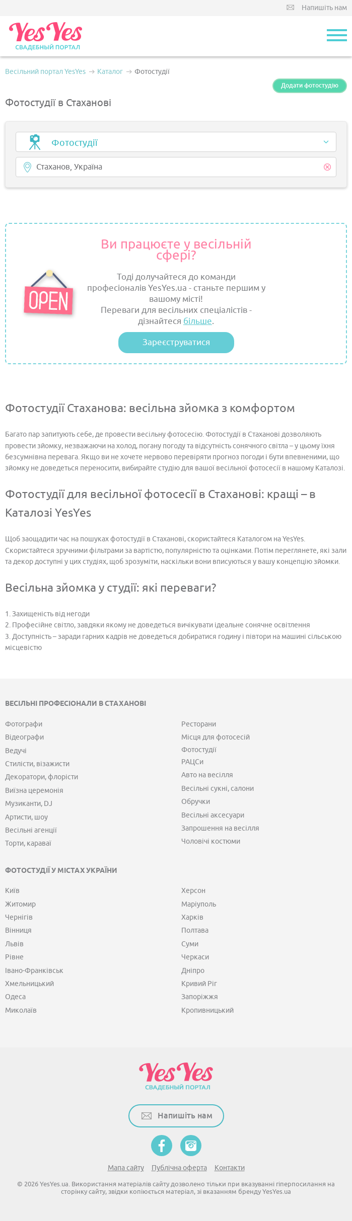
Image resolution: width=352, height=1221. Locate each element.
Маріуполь (198, 904)
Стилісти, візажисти (37, 764)
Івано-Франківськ (34, 970)
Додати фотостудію (309, 86)
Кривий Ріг (199, 984)
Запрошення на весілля (220, 828)
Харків (192, 917)
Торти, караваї (28, 843)
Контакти (230, 1168)
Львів (14, 944)
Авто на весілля (207, 775)
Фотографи (23, 724)
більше (197, 321)
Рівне (14, 957)
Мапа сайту (126, 1168)
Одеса (15, 997)
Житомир (20, 904)
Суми (189, 944)
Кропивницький (207, 1010)
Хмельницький (29, 984)
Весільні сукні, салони (217, 788)
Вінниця (18, 930)
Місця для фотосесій (215, 737)
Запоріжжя (199, 997)
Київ (12, 890)
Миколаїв (21, 1010)
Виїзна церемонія (34, 790)
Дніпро (192, 970)
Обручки (195, 801)
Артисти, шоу (26, 817)
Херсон (193, 890)
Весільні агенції (31, 830)
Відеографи (24, 737)
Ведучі (16, 751)
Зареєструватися (176, 342)
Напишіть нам (324, 8)
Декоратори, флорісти (41, 777)
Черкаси (195, 957)
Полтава (194, 930)
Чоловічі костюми (210, 841)
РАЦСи (192, 762)
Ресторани (198, 724)
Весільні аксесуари (212, 815)
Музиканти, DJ (28, 803)
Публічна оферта (179, 1168)
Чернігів (19, 917)
